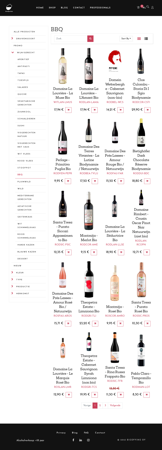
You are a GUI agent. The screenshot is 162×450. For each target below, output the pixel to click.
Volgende (115, 405)
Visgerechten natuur (27, 134)
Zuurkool (24, 112)
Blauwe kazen (27, 252)
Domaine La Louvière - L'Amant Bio (88, 93)
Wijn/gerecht (26, 53)
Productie (23, 287)
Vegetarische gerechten (26, 103)
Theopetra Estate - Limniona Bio (88, 306)
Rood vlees (25, 161)
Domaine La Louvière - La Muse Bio (63, 93)
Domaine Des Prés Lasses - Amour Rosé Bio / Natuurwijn (62, 302)
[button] (126, 38)
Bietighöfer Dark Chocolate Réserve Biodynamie (141, 160)
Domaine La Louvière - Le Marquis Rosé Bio (63, 375)
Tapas (21, 73)
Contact (100, 433)
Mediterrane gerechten (26, 197)
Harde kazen (26, 245)
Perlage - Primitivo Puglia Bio (63, 164)
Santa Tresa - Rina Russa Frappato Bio (115, 371)
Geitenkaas (25, 217)
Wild (21, 189)
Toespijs (23, 80)
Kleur (20, 273)
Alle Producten (24, 32)
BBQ (20, 175)
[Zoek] (90, 38)
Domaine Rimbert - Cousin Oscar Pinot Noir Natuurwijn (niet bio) (141, 222)
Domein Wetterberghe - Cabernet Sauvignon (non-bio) (115, 89)
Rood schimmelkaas (27, 236)
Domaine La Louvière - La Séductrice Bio (115, 233)
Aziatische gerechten (25, 208)
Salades (23, 87)
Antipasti (24, 66)
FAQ (86, 433)
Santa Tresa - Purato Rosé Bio (141, 306)
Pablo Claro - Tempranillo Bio (141, 377)
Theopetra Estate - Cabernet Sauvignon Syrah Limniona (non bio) (88, 368)
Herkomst (22, 294)
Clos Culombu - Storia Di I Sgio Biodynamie (141, 89)
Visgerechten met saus (27, 145)
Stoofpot (24, 168)
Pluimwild (24, 182)
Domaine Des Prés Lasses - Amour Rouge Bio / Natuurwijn (115, 160)
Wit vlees (24, 154)
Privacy (61, 433)
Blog (75, 433)
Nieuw (18, 266)
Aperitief (23, 59)
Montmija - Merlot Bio (89, 237)
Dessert (23, 259)
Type (19, 280)
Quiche (22, 94)
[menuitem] (40, 8)
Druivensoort (25, 39)
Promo (18, 46)
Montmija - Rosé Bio (115, 308)
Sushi (21, 126)
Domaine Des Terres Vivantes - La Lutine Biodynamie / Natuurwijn (88, 157)
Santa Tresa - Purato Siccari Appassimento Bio (63, 231)
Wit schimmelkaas (27, 225)
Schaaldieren (26, 119)
